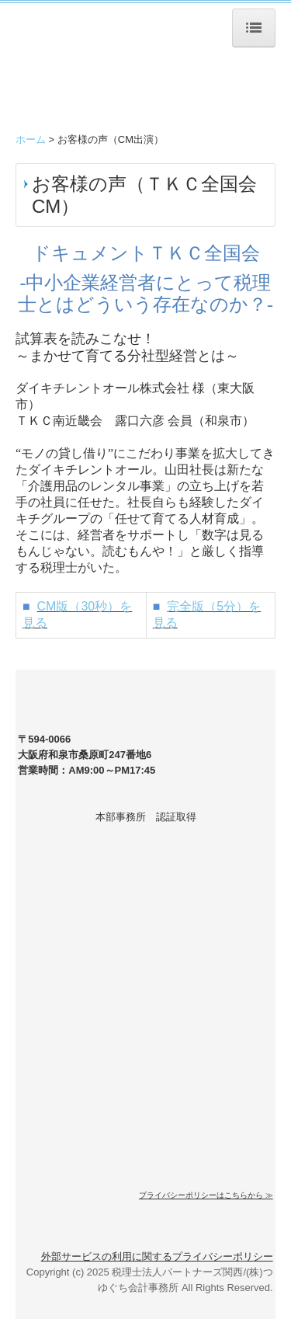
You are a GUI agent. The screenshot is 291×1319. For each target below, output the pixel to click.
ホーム (31, 139)
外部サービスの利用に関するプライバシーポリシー (157, 1256)
